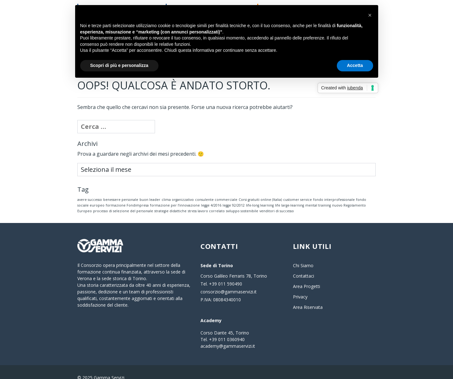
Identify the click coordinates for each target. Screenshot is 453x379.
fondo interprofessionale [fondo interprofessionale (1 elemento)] (334, 188)
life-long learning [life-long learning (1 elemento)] (260, 194)
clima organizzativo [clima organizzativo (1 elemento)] (178, 188)
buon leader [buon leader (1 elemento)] (150, 188)
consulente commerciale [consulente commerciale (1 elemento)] (216, 188)
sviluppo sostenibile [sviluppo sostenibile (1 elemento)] (242, 200)
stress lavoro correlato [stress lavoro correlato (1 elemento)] (206, 200)
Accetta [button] (355, 65)
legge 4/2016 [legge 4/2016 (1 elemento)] (211, 194)
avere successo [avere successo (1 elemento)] (89, 188)
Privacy (300, 286)
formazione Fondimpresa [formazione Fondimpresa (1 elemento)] (127, 194)
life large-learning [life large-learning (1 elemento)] (289, 194)
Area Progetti (306, 275)
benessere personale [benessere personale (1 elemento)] (120, 188)
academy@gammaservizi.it (227, 335)
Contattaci (303, 265)
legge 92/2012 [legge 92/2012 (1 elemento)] (234, 194)
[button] (370, 15)
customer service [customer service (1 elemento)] (297, 188)
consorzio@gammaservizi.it (228, 281)
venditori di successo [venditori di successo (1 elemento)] (276, 200)
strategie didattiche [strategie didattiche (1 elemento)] (170, 200)
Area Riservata (308, 296)
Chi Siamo (303, 254)
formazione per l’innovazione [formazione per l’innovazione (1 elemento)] (175, 194)
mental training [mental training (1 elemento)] (318, 194)
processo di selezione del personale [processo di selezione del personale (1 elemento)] (123, 200)
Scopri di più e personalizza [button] (119, 65)
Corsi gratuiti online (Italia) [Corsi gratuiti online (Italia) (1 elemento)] (260, 188)
